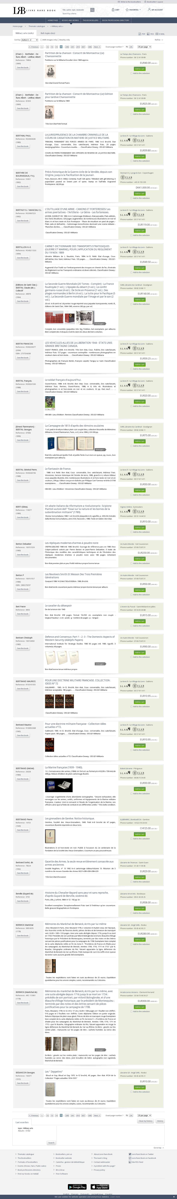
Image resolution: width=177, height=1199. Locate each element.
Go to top (159, 1147)
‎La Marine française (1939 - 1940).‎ (64, 767)
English (66, 1194)
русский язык (97, 1194)
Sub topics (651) (48, 33)
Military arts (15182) (25, 33)
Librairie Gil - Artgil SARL (130, 925)
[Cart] (115, 10)
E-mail (160, 34)
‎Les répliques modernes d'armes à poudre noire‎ (71, 543)
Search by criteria (69, 13)
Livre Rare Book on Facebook (142, 1158)
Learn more (115, 1197)
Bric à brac (60, 1170)
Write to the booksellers (129, 2)
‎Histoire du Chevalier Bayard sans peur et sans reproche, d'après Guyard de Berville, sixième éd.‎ (76, 894)
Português (85, 1194)
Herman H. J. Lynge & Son (130, 173)
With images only (49, 39)
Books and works (70, 20)
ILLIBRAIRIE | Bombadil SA (130, 819)
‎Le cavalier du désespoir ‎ (58, 605)
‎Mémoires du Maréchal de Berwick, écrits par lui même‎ (75, 924)
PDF (141, 34)
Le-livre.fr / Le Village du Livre (132, 136)
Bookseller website (62, 1158)
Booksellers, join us (62, 1154)
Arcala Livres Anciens (129, 992)
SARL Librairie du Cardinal (131, 285)
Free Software (62, 1174)
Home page (53, 20)
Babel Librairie (126, 768)
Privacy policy (98, 1170)
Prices (58, 1166)
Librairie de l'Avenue (128, 862)
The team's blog (99, 1158)
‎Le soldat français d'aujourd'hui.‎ (63, 379)
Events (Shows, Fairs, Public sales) (30, 1166)
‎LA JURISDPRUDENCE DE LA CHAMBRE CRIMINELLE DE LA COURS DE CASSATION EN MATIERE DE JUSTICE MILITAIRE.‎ (77, 136)
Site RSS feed (136, 1162)
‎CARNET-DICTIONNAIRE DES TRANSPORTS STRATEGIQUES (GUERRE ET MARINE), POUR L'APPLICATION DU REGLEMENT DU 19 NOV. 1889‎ (78, 249)
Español (108, 1194)
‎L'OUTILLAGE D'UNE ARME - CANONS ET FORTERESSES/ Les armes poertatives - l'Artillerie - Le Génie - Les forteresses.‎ (77, 210)
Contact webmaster (100, 1162)
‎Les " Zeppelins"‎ (54, 1071)
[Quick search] (77, 10)
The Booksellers (90, 20)
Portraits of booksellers (28, 1162)
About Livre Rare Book (103, 1154)
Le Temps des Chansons (130, 54)
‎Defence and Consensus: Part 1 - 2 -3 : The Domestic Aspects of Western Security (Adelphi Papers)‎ (80, 638)
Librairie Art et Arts (128, 893)
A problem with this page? (103, 1166)
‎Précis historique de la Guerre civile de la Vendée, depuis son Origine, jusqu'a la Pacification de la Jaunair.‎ (78, 173)
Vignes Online (126, 507)
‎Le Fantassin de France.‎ (58, 468)
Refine (159, 39)
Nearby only (63, 39)
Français (74, 1194)
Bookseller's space (154, 2)
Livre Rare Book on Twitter (141, 1154)
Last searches (22, 1122)
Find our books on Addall (26, 1173)
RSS (150, 34)
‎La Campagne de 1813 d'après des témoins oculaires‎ (74, 425)
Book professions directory (115, 20)
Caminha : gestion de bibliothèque (70, 1162)
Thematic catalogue (36, 26)
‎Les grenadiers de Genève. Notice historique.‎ (70, 818)
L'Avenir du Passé (127, 606)
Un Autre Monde (127, 544)
